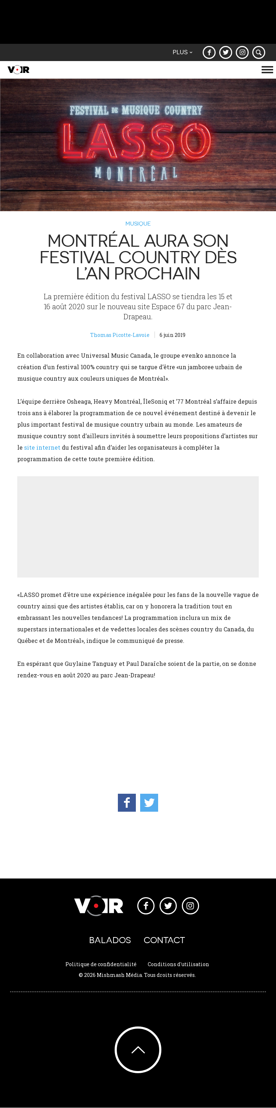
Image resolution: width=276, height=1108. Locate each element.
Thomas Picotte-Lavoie (120, 335)
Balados (110, 940)
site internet (42, 447)
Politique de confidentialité (101, 964)
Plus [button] (182, 52)
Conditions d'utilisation (178, 964)
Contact (164, 940)
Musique (138, 223)
